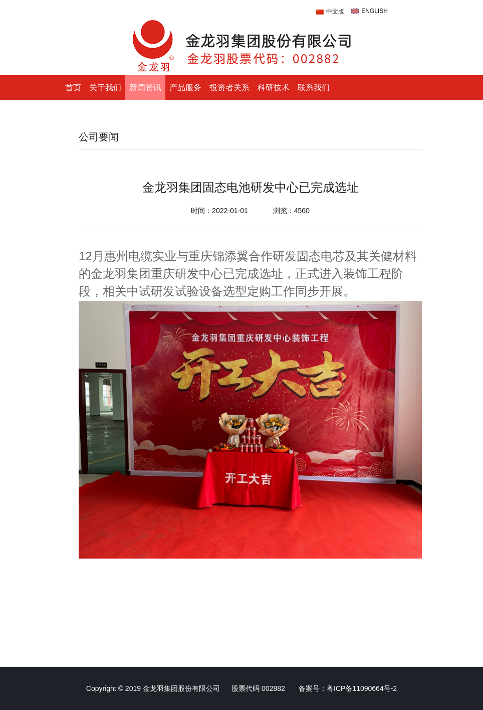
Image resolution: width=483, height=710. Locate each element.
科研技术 (274, 87)
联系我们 (314, 87)
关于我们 (105, 87)
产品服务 (185, 87)
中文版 (335, 11)
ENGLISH (374, 11)
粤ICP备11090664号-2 (362, 688)
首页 (73, 87)
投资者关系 (229, 87)
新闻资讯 (145, 87)
